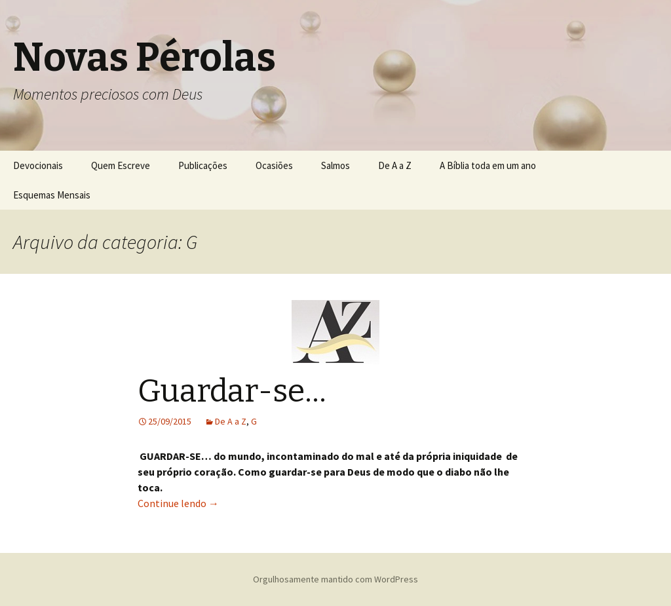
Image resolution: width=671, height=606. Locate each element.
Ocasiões (274, 165)
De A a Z (395, 165)
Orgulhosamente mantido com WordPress (335, 579)
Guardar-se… (232, 391)
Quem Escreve (120, 165)
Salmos (335, 165)
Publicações (202, 165)
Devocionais (38, 165)
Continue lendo (178, 503)
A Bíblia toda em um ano (488, 165)
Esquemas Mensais (51, 195)
